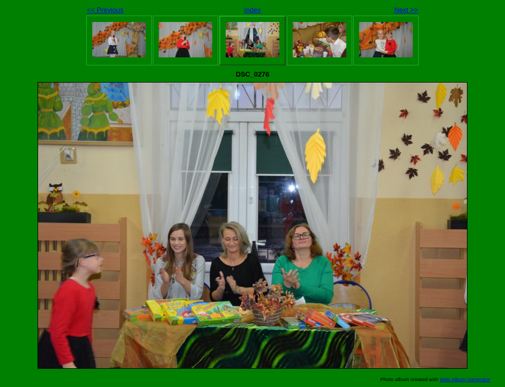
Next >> (406, 10)
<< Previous (105, 10)
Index (252, 10)
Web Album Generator (465, 379)
